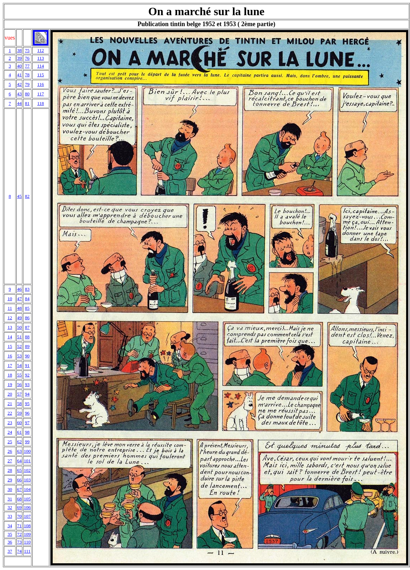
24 (9, 432)
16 (9, 355)
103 (27, 479)
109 (27, 534)
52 (19, 346)
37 (9, 551)
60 (19, 422)
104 (27, 489)
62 (19, 441)
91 (27, 365)
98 (27, 432)
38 (19, 50)
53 (19, 355)
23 (9, 422)
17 (9, 365)
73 (19, 542)
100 (27, 451)
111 (27, 551)
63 (19, 451)
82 (27, 196)
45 (19, 196)
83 (27, 289)
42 (19, 84)
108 (27, 525)
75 (27, 50)
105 (27, 498)
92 (27, 375)
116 (40, 84)
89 (27, 346)
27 (9, 460)
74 (19, 551)
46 (19, 289)
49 (19, 317)
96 (27, 413)
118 (40, 103)
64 (19, 460)
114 (40, 66)
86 (27, 317)
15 (9, 346)
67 (19, 489)
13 (9, 327)
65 (19, 470)
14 (9, 336)
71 (19, 525)
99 (27, 441)
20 (9, 394)
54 (19, 365)
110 (27, 542)
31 (9, 498)
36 (9, 542)
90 (27, 355)
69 (19, 507)
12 (9, 317)
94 (27, 394)
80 (27, 93)
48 (19, 308)
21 (9, 403)
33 (9, 516)
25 (9, 441)
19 (9, 384)
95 (27, 403)
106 (27, 507)
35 (9, 534)
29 (9, 479)
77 (27, 66)
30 (9, 489)
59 (19, 413)
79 (27, 84)
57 (19, 394)
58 (19, 403)
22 (9, 413)
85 (27, 308)
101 (27, 460)
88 (27, 336)
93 (27, 384)
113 (40, 58)
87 (27, 327)
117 (40, 93)
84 (27, 298)
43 (19, 93)
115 (40, 74)
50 (19, 327)
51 (19, 336)
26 (9, 451)
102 (27, 470)
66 (19, 479)
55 (19, 375)
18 (9, 375)
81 (27, 103)
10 (9, 298)
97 (27, 422)
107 (27, 516)
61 (19, 432)
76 (27, 58)
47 (19, 298)
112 (40, 50)
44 (19, 103)
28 (9, 470)
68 (19, 498)
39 (19, 58)
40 (19, 66)
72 (19, 534)
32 (9, 507)
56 (19, 384)
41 (19, 74)
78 (27, 74)
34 (9, 525)
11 (9, 308)
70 (19, 516)
